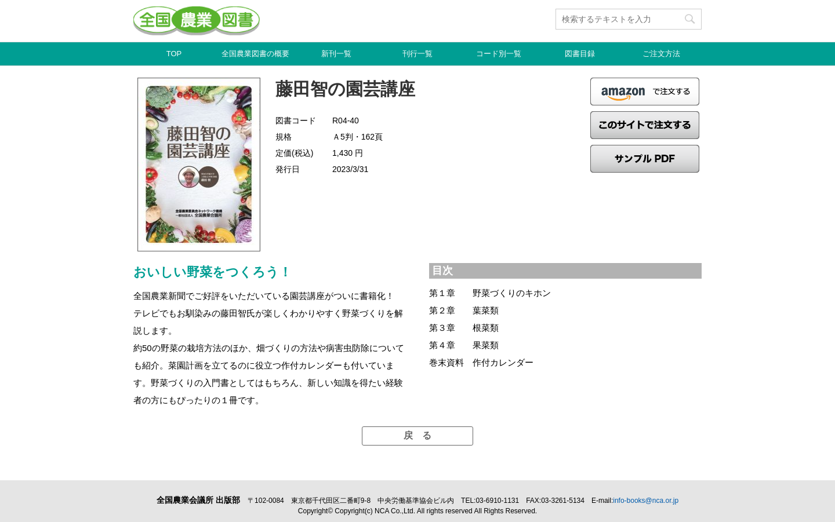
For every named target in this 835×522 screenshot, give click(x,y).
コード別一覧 (498, 53)
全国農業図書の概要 (255, 53)
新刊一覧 (336, 53)
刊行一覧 (417, 53)
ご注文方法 (661, 53)
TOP (174, 53)
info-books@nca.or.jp (645, 501)
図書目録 (580, 53)
